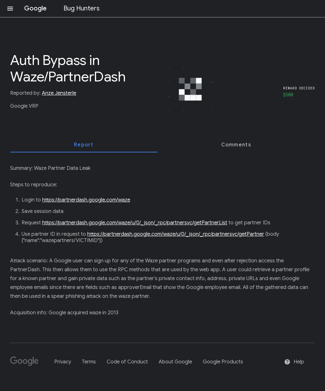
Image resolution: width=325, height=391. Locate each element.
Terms (89, 362)
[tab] (83, 144)
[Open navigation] (10, 8)
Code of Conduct (127, 362)
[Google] (26, 364)
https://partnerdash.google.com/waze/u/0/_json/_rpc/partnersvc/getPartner (175, 234)
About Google (175, 362)
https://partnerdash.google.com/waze (86, 200)
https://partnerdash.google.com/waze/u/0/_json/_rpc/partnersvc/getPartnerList (134, 223)
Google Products (223, 362)
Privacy (62, 362)
